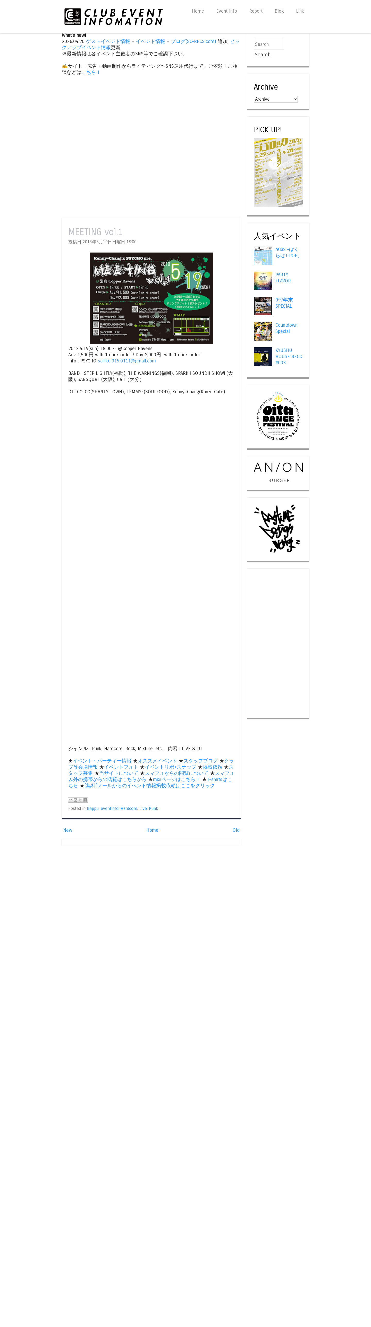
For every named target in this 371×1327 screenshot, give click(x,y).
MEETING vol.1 (95, 232)
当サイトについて (118, 773)
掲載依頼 (212, 767)
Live (143, 808)
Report (256, 11)
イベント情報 (150, 41)
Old (236, 830)
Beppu (93, 808)
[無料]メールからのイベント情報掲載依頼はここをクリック (150, 785)
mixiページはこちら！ (176, 779)
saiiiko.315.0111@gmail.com (127, 361)
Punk (153, 808)
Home (198, 11)
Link (300, 11)
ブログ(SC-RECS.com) (193, 41)
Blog (279, 11)
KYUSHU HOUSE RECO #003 (288, 357)
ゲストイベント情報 (108, 41)
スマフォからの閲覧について (176, 773)
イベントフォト (121, 767)
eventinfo (110, 808)
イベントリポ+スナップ (170, 767)
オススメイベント (157, 761)
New (67, 830)
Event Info (226, 11)
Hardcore (129, 808)
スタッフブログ (200, 761)
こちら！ (91, 72)
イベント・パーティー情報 (102, 761)
